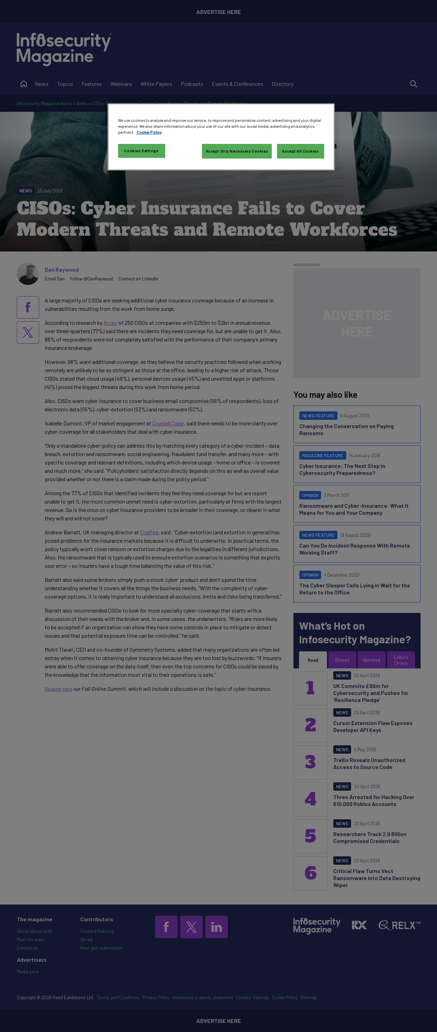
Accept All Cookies (300, 151)
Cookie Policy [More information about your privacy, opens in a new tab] (149, 132)
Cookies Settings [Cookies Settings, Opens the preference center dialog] (141, 150)
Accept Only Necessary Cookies (237, 151)
